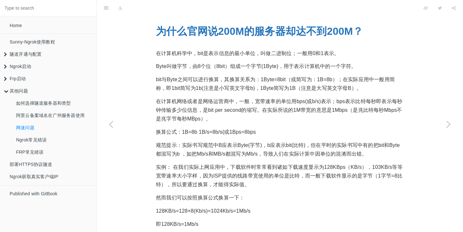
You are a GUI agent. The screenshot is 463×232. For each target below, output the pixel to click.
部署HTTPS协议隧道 (31, 164)
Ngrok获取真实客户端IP (34, 176)
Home (16, 25)
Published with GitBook (33, 193)
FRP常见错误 (29, 152)
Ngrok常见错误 (31, 139)
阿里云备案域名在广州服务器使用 (50, 115)
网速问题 (25, 127)
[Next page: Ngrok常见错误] (448, 124)
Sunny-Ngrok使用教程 (32, 41)
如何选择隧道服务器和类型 (43, 103)
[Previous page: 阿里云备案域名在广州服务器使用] (110, 124)
